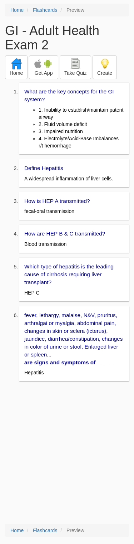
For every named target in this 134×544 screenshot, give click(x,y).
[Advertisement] (67, 453)
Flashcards (45, 10)
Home (17, 10)
